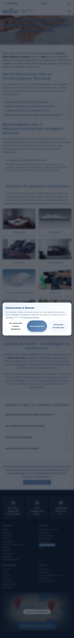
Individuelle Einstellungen (58, 326)
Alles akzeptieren (37, 326)
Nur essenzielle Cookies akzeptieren (15, 326)
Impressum (10, 317)
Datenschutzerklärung (31, 317)
